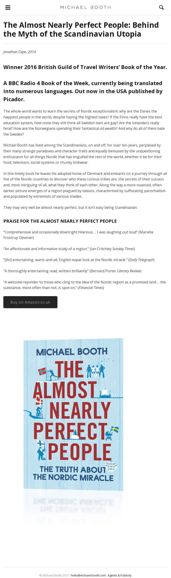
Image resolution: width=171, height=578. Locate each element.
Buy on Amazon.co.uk (30, 302)
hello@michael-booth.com (88, 575)
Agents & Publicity (120, 575)
